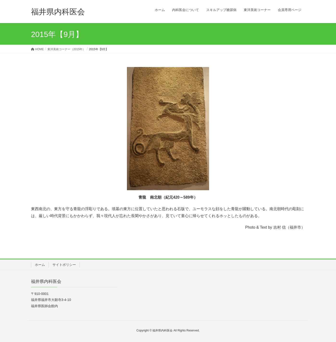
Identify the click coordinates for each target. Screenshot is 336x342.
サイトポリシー (64, 265)
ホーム (40, 265)
